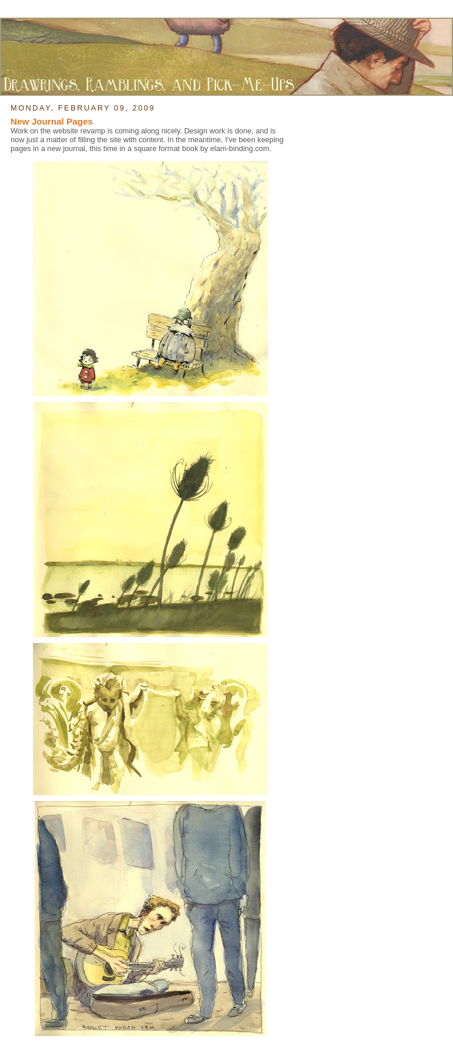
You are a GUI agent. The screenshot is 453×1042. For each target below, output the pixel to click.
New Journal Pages (52, 121)
